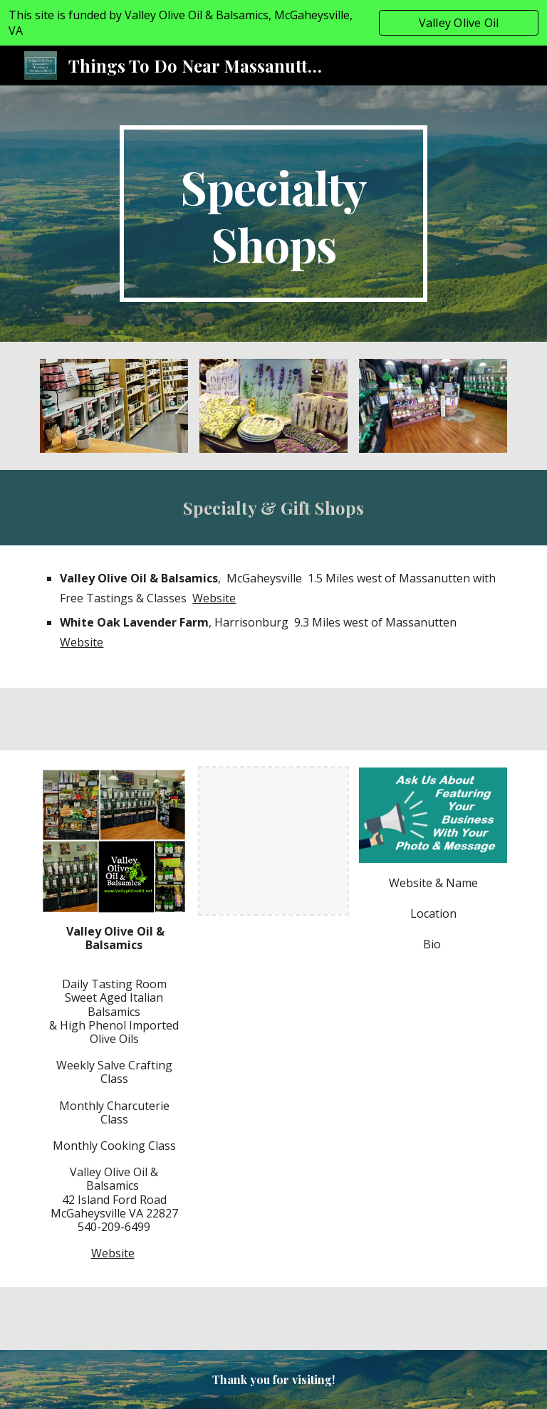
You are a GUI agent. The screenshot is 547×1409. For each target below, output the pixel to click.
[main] (273, 213)
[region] (273, 23)
